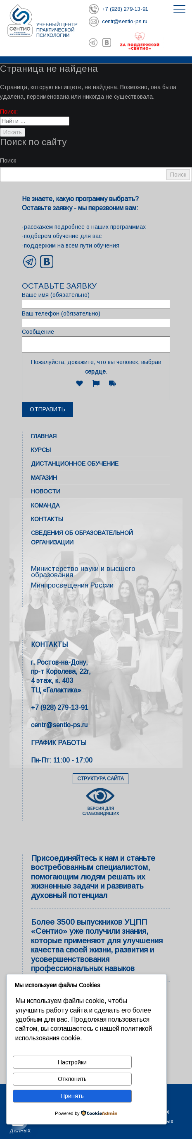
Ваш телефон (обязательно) (96, 318)
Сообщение (96, 340)
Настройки (72, 1062)
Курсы (41, 450)
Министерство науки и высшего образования (83, 572)
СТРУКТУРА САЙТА (100, 779)
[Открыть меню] (179, 9)
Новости (45, 491)
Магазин (44, 477)
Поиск (8, 160)
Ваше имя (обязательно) (96, 299)
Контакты (47, 519)
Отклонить (72, 1079)
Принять (72, 1096)
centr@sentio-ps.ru (59, 725)
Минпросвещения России (72, 585)
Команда (45, 505)
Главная (44, 436)
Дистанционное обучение (75, 463)
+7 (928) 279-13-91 (59, 707)
